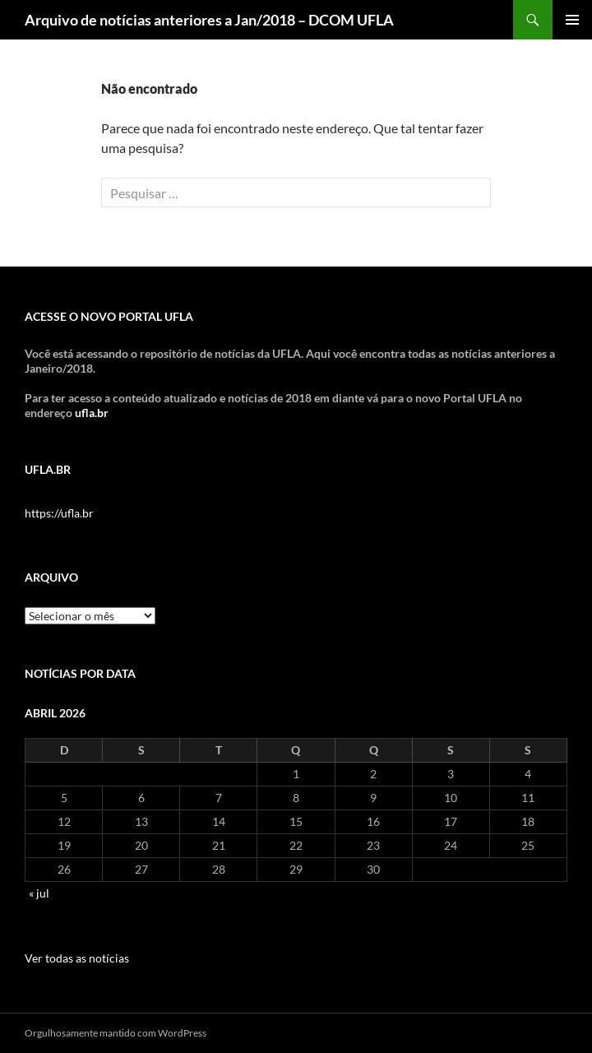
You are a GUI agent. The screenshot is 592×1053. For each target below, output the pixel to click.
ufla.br (92, 413)
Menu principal (572, 19)
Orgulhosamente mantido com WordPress (115, 1033)
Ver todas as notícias (77, 958)
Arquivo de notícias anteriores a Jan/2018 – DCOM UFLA (209, 20)
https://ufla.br (59, 513)
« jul (39, 893)
